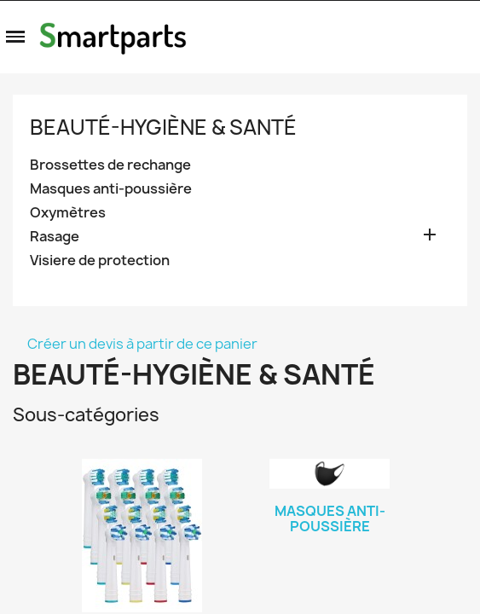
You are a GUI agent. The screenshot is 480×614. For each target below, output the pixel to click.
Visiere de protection (100, 260)
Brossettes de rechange (110, 165)
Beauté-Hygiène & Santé (163, 127)
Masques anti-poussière (111, 189)
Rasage (54, 237)
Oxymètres (68, 213)
